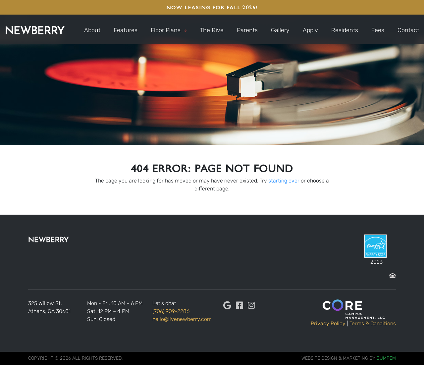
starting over (283, 181)
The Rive (212, 30)
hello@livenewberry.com (182, 319)
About (92, 30)
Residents (344, 30)
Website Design (319, 358)
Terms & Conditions (372, 323)
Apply (310, 30)
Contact (408, 30)
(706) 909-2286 (170, 311)
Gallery (280, 30)
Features (125, 30)
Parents (247, 30)
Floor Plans (168, 30)
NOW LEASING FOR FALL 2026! (212, 7)
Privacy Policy (328, 323)
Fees (377, 30)
